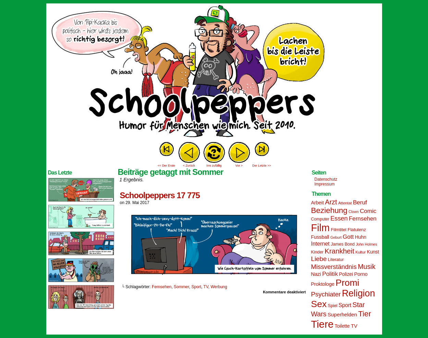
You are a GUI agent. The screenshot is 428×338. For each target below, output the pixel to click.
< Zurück (189, 165)
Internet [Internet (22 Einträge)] (320, 243)
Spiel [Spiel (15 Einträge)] (333, 305)
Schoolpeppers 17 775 (160, 195)
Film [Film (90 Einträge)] (320, 227)
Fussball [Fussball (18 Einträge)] (320, 237)
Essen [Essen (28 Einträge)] (338, 218)
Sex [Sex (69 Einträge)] (319, 304)
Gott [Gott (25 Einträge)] (348, 237)
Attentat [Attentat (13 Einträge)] (345, 203)
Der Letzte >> (261, 165)
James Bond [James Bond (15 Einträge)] (343, 244)
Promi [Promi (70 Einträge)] (347, 283)
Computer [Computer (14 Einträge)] (320, 219)
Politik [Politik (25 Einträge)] (330, 274)
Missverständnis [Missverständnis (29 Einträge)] (334, 266)
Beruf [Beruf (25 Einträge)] (360, 202)
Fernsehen (161, 286)
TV (206, 286)
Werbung (219, 286)
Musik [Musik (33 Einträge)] (366, 266)
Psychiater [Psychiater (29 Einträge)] (326, 294)
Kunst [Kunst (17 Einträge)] (373, 252)
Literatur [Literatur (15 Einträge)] (336, 259)
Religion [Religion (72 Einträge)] (358, 293)
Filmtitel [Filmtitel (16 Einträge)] (338, 229)
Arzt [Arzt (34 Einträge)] (331, 202)
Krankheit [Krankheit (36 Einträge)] (339, 251)
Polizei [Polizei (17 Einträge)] (346, 274)
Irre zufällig (213, 165)
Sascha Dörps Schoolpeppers (214, 72)
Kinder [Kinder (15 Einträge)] (317, 252)
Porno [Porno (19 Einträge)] (361, 274)
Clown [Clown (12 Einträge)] (353, 212)
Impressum (325, 184)
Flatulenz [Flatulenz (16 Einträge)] (356, 229)
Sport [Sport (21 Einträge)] (345, 305)
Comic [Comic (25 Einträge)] (368, 211)
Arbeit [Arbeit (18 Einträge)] (317, 202)
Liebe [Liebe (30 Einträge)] (319, 258)
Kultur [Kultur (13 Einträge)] (360, 252)
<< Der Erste (166, 165)
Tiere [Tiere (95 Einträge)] (322, 324)
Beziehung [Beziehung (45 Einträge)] (329, 210)
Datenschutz (326, 179)
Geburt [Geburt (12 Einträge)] (336, 237)
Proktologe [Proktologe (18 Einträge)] (322, 284)
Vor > (239, 165)
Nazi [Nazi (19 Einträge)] (316, 274)
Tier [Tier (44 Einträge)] (364, 313)
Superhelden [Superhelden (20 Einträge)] (342, 314)
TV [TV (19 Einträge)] (354, 326)
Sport (196, 286)
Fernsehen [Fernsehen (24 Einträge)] (363, 218)
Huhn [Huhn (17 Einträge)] (360, 237)
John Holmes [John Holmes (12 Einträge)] (366, 244)
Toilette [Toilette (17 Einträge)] (342, 326)
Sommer (181, 286)
